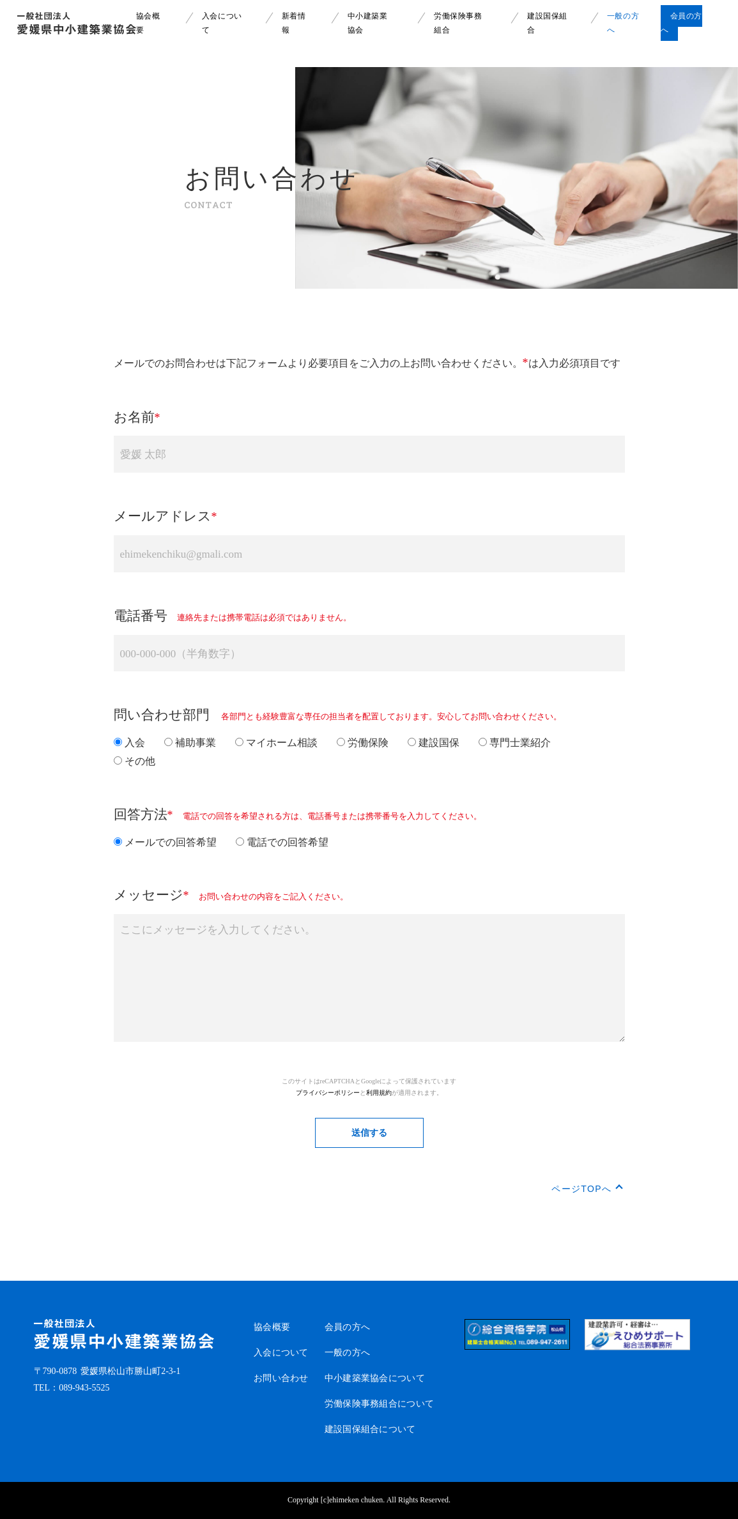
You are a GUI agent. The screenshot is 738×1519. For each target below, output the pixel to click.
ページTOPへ (581, 1189)
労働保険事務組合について (379, 1403)
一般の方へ (347, 1352)
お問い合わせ (281, 1378)
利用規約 (379, 1092)
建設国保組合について (370, 1429)
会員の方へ (347, 1327)
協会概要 (272, 1327)
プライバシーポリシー (328, 1092)
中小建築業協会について (375, 1378)
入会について (281, 1352)
